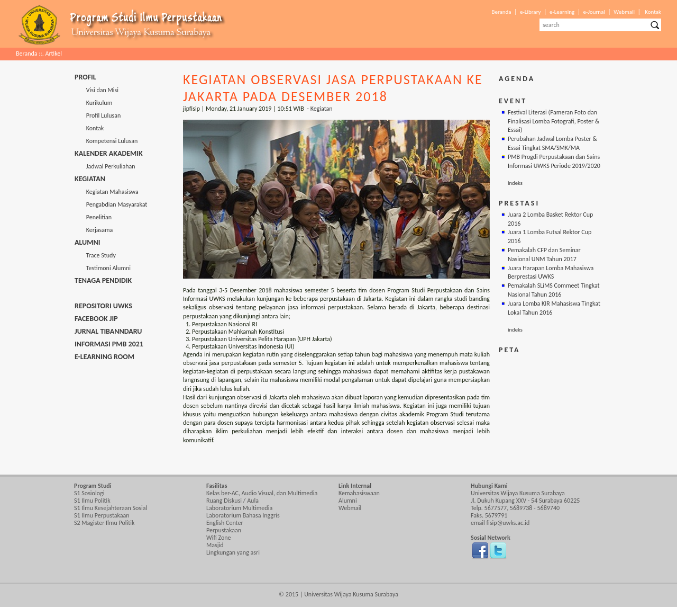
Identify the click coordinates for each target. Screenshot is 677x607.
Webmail (624, 11)
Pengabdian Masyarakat (111, 204)
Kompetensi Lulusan (106, 141)
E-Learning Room (104, 356)
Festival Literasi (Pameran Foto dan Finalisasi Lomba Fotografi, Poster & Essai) (553, 121)
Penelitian (93, 217)
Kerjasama (94, 230)
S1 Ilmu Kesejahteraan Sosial (110, 508)
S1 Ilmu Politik (92, 500)
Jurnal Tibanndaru (108, 331)
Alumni (87, 242)
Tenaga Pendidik (103, 280)
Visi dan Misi (96, 90)
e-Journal (594, 11)
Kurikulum (93, 102)
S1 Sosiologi (89, 493)
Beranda (501, 11)
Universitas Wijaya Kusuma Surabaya (351, 594)
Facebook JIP (96, 318)
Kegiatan (90, 178)
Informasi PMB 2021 (109, 344)
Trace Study (95, 255)
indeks (515, 183)
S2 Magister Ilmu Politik (104, 522)
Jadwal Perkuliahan (105, 166)
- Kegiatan (319, 108)
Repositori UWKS (103, 305)
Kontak (653, 11)
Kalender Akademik (109, 153)
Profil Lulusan (98, 115)
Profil (85, 77)
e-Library (530, 11)
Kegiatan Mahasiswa (107, 191)
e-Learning (562, 11)
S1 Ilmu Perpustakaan (102, 515)
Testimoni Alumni (103, 268)
